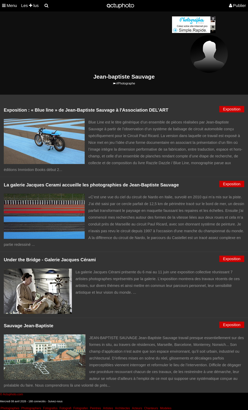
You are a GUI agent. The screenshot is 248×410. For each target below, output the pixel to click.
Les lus (30, 5)
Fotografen (80, 408)
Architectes (122, 408)
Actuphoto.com (13, 394)
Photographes (10, 408)
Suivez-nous (55, 401)
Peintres (95, 408)
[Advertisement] (101, 42)
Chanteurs (151, 408)
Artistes (108, 408)
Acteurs (137, 408)
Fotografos (50, 408)
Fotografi (65, 408)
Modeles (165, 408)
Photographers (31, 408)
